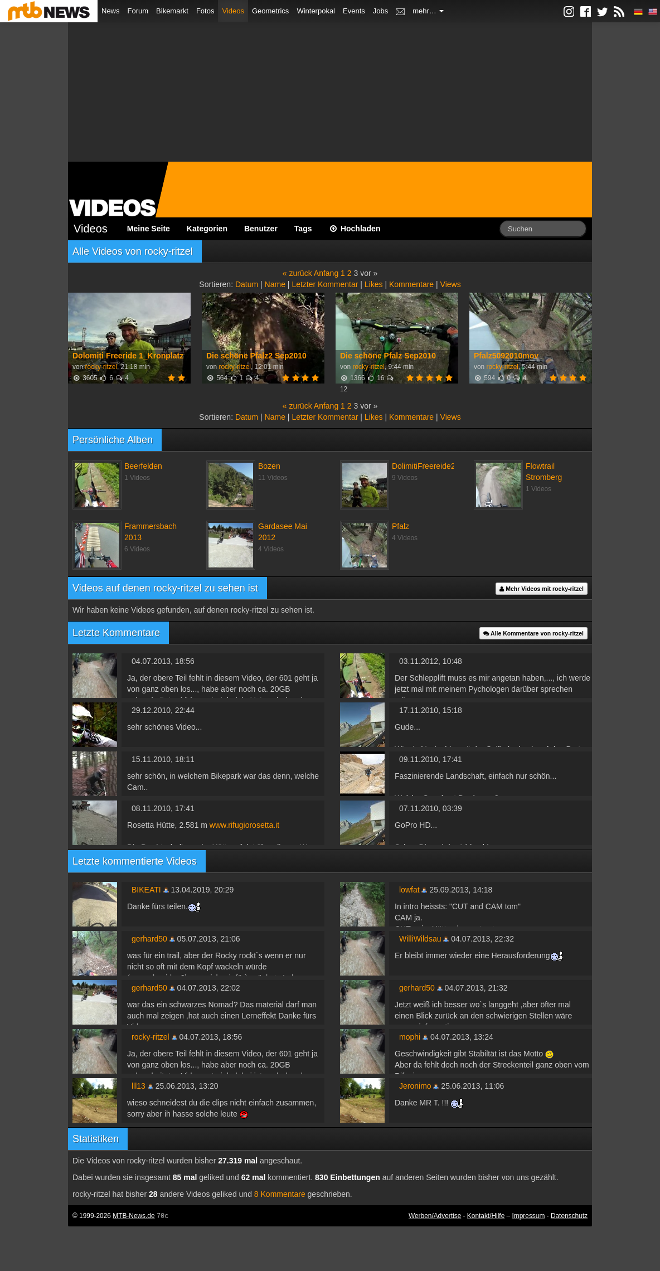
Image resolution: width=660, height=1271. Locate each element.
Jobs (380, 11)
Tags (303, 228)
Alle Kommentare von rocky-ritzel (533, 633)
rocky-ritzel (101, 367)
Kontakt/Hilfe (485, 1216)
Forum (138, 11)
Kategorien (207, 228)
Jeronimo (415, 1085)
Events (354, 11)
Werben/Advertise (435, 1216)
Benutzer (261, 228)
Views (450, 284)
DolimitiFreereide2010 (430, 466)
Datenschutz (569, 1216)
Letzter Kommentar (325, 284)
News (110, 11)
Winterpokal (316, 11)
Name (275, 284)
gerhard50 (149, 938)
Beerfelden (143, 466)
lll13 (138, 1085)
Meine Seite (148, 228)
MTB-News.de (133, 1216)
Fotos (205, 11)
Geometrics (270, 11)
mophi (409, 1036)
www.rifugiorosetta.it (244, 825)
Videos (233, 11)
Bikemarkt (172, 11)
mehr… (428, 11)
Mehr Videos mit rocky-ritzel (541, 588)
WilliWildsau (420, 938)
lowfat (409, 889)
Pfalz (400, 526)
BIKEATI (146, 889)
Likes (374, 284)
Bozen (269, 466)
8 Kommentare (279, 1194)
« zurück (297, 273)
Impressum (528, 1216)
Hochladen (355, 228)
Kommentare (411, 284)
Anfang (326, 273)
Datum (246, 284)
